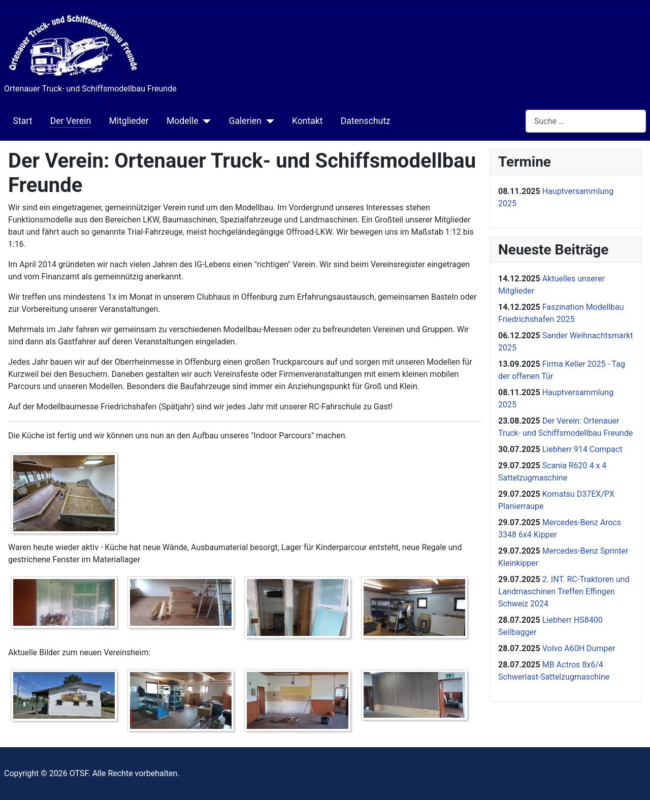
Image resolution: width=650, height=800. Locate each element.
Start (22, 121)
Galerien (245, 121)
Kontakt (307, 121)
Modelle (183, 121)
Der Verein (70, 121)
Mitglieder (128, 121)
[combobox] (586, 121)
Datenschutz (366, 121)
